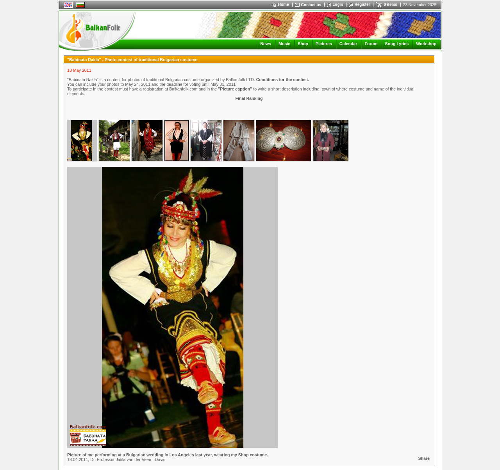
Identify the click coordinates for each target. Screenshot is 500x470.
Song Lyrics (397, 43)
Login (337, 4)
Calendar (348, 43)
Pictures (324, 43)
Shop (303, 43)
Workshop (426, 43)
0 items (390, 4)
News (265, 43)
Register (362, 4)
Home (280, 4)
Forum (370, 43)
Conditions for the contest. (282, 79)
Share (424, 458)
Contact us (311, 5)
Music (284, 43)
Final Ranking (249, 98)
